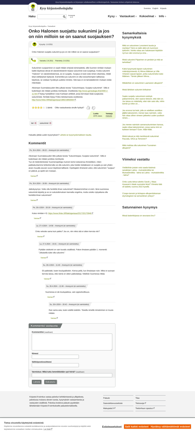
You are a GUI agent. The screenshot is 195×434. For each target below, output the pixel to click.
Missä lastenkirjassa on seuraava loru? (138, 215)
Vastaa (33, 176)
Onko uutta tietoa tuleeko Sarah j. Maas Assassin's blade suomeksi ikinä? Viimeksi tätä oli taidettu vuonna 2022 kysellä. (142, 184)
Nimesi (35, 353)
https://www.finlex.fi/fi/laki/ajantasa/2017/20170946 (69, 213)
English (155, 8)
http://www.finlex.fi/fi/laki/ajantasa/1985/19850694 (53, 100)
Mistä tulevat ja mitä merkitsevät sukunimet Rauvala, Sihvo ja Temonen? (140, 137)
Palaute (106, 398)
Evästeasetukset (110, 426)
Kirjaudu (163, 8)
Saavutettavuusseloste (113, 403)
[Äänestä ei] (93, 108)
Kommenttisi (38, 332)
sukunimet (44, 123)
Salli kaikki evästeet (135, 426)
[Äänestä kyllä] (88, 107)
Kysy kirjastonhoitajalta (37, 26)
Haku (32, 16)
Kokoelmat (146, 16)
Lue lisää (46, 429)
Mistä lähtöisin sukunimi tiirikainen (136, 89)
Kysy (111, 16)
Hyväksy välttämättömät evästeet (170, 426)
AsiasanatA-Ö (71, 16)
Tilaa (137, 398)
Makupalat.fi (108, 408)
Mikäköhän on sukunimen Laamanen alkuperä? (142, 83)
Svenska (147, 8)
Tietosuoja (139, 403)
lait (32, 123)
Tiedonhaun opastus (144, 408)
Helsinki (109, 116)
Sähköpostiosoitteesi (42, 362)
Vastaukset (127, 16)
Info (161, 16)
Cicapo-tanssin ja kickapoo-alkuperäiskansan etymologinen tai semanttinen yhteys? (141, 194)
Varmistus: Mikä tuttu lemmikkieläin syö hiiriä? (53, 372)
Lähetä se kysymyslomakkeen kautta (75, 135)
